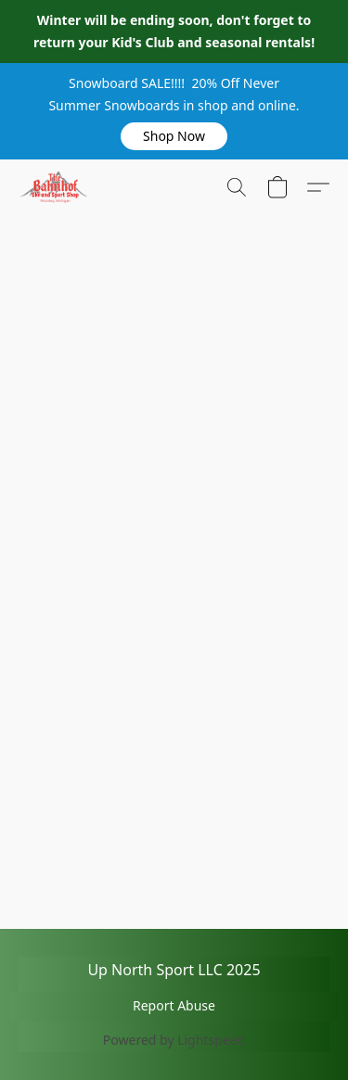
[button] (174, 136)
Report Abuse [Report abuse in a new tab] (174, 1005)
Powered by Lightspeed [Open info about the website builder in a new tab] (174, 1039)
